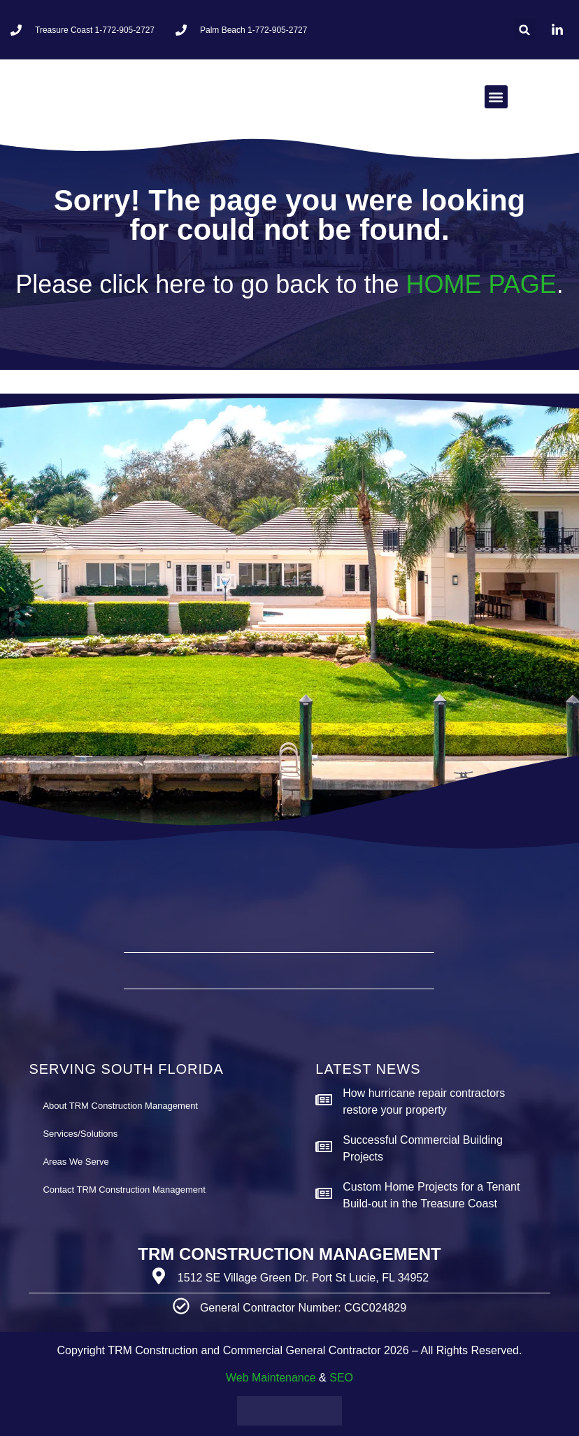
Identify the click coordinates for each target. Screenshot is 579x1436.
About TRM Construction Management (120, 1105)
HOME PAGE (481, 284)
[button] (525, 30)
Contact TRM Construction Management (124, 1189)
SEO (341, 1378)
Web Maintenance (271, 1378)
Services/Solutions (80, 1133)
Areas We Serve (75, 1161)
